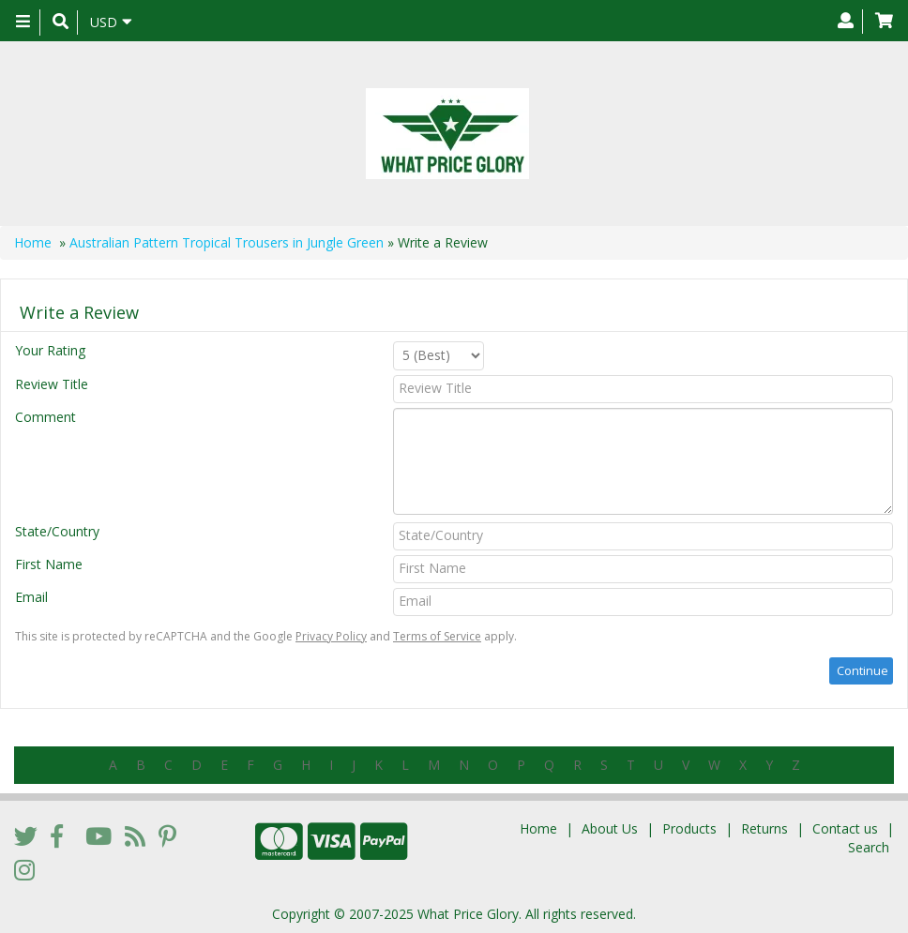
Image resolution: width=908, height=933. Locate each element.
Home (33, 242)
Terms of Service (437, 636)
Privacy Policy (331, 636)
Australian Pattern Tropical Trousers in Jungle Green (226, 242)
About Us (610, 828)
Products (689, 828)
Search (868, 847)
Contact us (845, 828)
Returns (764, 828)
